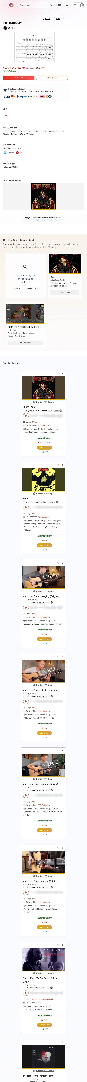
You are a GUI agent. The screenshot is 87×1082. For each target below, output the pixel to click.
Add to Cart (52, 78)
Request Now (64, 292)
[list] (74, 5)
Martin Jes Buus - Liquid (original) (40, 689)
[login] (82, 5)
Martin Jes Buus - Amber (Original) (40, 783)
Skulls (26, 498)
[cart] (67, 5)
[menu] (4, 5)
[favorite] (59, 5)
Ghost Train (29, 406)
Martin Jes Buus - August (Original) (40, 880)
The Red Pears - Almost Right (38, 1075)
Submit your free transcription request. (46, 220)
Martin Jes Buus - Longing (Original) (41, 595)
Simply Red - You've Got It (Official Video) (40, 979)
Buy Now (19, 78)
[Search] (51, 5)
